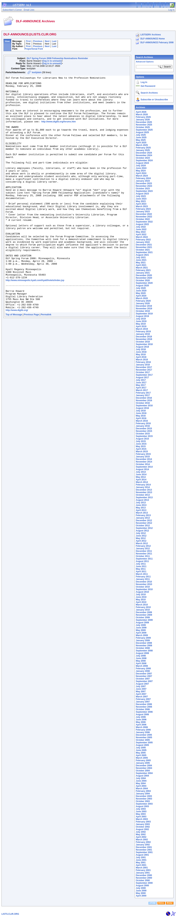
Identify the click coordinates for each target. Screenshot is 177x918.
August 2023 (142, 193)
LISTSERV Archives (150, 34)
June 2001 (141, 860)
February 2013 (143, 515)
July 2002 (141, 832)
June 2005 (141, 750)
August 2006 (142, 714)
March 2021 (142, 267)
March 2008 (142, 666)
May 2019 (141, 324)
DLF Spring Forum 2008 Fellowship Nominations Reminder (57, 58)
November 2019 (144, 308)
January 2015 (143, 456)
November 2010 (144, 584)
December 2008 (144, 643)
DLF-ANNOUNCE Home (152, 38)
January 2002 (143, 844)
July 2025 (141, 135)
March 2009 (142, 635)
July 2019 (141, 318)
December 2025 (144, 122)
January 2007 (143, 701)
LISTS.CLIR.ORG (10, 914)
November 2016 (144, 400)
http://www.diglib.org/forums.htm (58, 131)
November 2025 (144, 124)
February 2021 (143, 270)
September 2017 (144, 375)
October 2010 (143, 587)
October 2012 (143, 525)
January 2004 (143, 793)
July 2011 (141, 564)
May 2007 (141, 691)
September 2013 (144, 497)
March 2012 (142, 543)
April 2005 (141, 755)
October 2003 (143, 801)
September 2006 (144, 712)
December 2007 (144, 673)
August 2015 (142, 438)
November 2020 (144, 278)
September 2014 (144, 467)
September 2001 (144, 852)
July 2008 (141, 655)
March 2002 (142, 839)
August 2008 (142, 653)
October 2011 (143, 556)
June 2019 (141, 321)
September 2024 (144, 160)
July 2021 (141, 257)
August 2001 (142, 855)
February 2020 (143, 301)
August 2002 (142, 829)
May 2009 (141, 630)
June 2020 (141, 290)
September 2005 (144, 742)
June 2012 (141, 535)
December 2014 (144, 459)
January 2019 (143, 334)
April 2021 (141, 265)
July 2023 (141, 196)
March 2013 (142, 513)
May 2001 (141, 862)
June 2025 (141, 137)
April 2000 (141, 895)
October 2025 (143, 127)
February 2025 (143, 147)
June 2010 (141, 597)
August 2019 (142, 316)
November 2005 (144, 737)
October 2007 (143, 678)
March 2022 (142, 237)
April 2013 (141, 510)
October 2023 (143, 188)
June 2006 (141, 719)
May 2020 (141, 293)
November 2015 (144, 431)
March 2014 (142, 482)
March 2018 (142, 359)
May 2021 (141, 262)
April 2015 (141, 449)
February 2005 (143, 760)
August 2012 (142, 530)
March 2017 (142, 390)
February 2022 (143, 239)
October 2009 (143, 617)
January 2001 (143, 872)
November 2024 (144, 155)
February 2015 (143, 454)
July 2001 (141, 857)
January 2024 (143, 181)
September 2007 (144, 681)
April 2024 (141, 173)
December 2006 (144, 704)
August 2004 (142, 775)
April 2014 (141, 479)
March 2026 (142, 114)
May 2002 (141, 834)
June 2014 (141, 474)
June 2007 (141, 689)
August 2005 (142, 745)
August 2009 (142, 622)
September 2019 (144, 313)
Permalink (46, 360)
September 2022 (144, 221)
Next (47, 41)
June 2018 (141, 352)
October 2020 (143, 280)
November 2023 (144, 186)
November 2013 (144, 492)
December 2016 (144, 398)
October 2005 (143, 740)
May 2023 (141, 201)
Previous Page (31, 360)
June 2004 (141, 781)
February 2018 (143, 362)
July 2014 (141, 472)
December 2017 (144, 367)
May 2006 (141, 722)
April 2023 (141, 204)
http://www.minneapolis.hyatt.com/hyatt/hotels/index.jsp (35, 320)
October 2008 (143, 648)
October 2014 (143, 464)
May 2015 (141, 446)
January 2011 (143, 579)
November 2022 (144, 216)
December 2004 (144, 765)
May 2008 (141, 661)
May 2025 (141, 140)
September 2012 (144, 528)
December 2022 (144, 214)
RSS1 (161, 903)
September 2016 (144, 405)
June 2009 (141, 627)
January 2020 (143, 303)
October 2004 (143, 770)
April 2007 (141, 694)
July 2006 (141, 717)
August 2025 (142, 132)
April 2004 (141, 786)
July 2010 (141, 594)
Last (54, 41)
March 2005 (142, 758)
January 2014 (143, 487)
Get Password (148, 86)
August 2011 (142, 561)
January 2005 (143, 763)
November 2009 (144, 615)
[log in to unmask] (52, 61)
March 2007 (142, 696)
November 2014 (144, 461)
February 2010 (143, 607)
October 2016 (143, 403)
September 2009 (144, 620)
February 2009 (143, 638)
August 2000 (142, 885)
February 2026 (143, 117)
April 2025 (141, 142)
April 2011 (141, 571)
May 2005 (141, 753)
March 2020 (142, 298)
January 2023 (143, 211)
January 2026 (143, 119)
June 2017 (141, 382)
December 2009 (144, 612)
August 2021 (142, 255)
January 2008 (143, 671)
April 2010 (141, 602)
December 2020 (144, 275)
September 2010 (144, 589)
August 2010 (142, 592)
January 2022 (143, 242)
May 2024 (141, 170)
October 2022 (143, 219)
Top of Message (14, 360)
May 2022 (141, 232)
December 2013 (144, 490)
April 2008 (141, 663)
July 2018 (141, 349)
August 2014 (142, 469)
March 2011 (142, 574)
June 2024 (141, 168)
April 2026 (141, 112)
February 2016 (143, 423)
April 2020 (141, 296)
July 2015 (141, 441)
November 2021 (144, 247)
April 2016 (141, 418)
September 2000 (144, 883)
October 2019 (143, 311)
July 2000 (141, 888)
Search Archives (144, 57)
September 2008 (144, 650)
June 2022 (141, 229)
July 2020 (141, 288)
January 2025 (143, 150)
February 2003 (143, 821)
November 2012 (144, 523)
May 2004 (141, 783)
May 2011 (141, 569)
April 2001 (141, 865)
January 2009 (143, 640)
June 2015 (141, 444)
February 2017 (143, 393)
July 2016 (141, 410)
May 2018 (141, 354)
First (28, 41)
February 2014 (143, 484)
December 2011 (144, 551)
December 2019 (144, 306)
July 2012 (141, 533)
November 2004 (144, 768)
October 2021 (143, 250)
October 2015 (143, 433)
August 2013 (142, 500)
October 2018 (143, 341)
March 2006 (142, 727)
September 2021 (144, 252)
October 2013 (143, 495)
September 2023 (144, 191)
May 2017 (141, 385)
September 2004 (144, 773)
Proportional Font (34, 49)
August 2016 (142, 408)
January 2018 (143, 364)
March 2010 (142, 604)
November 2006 (144, 707)
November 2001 (144, 850)
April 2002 (141, 837)
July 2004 (141, 778)
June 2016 (141, 413)
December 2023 (144, 183)
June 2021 (141, 260)
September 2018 (144, 344)
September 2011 (144, 558)
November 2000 (144, 878)
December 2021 (144, 244)
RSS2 (169, 903)
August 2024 (142, 163)
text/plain (37, 72)
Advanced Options (145, 62)
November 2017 (144, 370)
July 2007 (141, 686)
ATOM (152, 903)
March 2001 (142, 867)
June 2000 (141, 890)
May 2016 (141, 416)
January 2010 (143, 610)
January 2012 (143, 548)
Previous (37, 41)
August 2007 (142, 684)
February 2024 (143, 178)
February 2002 (143, 842)
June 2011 (141, 566)
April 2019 (141, 326)
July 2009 (141, 625)
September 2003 (144, 804)
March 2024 (142, 176)
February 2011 (143, 576)
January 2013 (143, 518)
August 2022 (142, 224)
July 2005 (141, 747)
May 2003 (141, 814)
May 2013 (141, 507)
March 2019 (142, 329)
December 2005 (144, 735)
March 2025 (142, 145)
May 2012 (141, 538)
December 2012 (144, 520)
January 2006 (143, 732)
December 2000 (144, 875)
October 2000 (143, 880)
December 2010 (144, 581)
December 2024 (144, 153)
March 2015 (142, 451)
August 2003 (142, 806)
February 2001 (143, 870)
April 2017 (141, 387)
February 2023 (143, 209)
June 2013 (141, 505)
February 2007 (143, 699)
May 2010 (141, 599)
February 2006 (143, 730)
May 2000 (141, 893)
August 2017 (142, 377)
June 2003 (141, 811)
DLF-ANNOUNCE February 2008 (157, 42)
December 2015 (144, 428)
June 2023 (141, 198)
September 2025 (144, 130)
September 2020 (144, 283)
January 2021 (143, 273)
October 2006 (143, 709)
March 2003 (142, 819)
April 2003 (141, 816)
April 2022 (141, 234)
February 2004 (143, 791)
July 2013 (141, 502)
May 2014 (141, 477)
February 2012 (143, 546)
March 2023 (142, 206)
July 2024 (141, 165)
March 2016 (142, 421)
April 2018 (141, 357)
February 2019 (143, 331)
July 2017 (141, 380)
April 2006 (141, 724)
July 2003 (141, 809)
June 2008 (141, 658)
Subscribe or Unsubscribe (154, 99)
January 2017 (143, 395)
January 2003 (143, 824)
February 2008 (143, 668)
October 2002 (143, 827)
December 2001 (144, 847)
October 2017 (143, 372)
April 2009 (141, 633)
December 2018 (144, 336)
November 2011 (144, 553)
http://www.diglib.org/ (17, 356)
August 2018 (142, 347)
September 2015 (144, 436)
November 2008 (144, 645)
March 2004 (142, 788)
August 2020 (142, 285)
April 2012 (141, 541)
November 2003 (144, 798)
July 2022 (141, 227)
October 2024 (143, 158)
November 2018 (144, 339)
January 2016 (143, 426)
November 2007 (144, 676)
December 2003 (144, 796)
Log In (144, 82)
